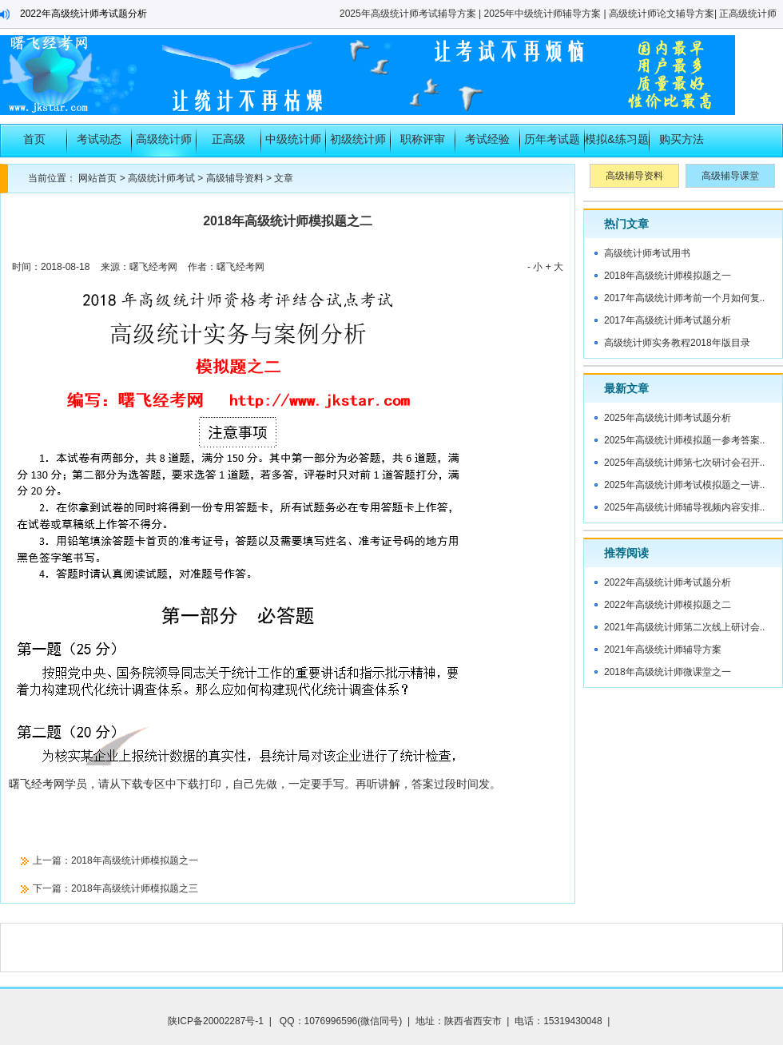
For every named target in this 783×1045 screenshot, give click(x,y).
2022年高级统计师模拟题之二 (667, 604)
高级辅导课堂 (730, 175)
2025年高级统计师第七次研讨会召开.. (684, 462)
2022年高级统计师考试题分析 (83, 13)
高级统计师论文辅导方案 (661, 13)
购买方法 (681, 139)
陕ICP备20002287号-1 (216, 1021)
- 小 (535, 266)
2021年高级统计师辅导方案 (662, 649)
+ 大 (554, 266)
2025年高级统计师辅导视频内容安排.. (684, 507)
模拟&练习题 (616, 139)
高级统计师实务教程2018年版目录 (677, 342)
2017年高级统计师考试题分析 (667, 320)
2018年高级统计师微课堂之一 (667, 671)
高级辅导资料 (235, 178)
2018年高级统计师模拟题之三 (134, 888)
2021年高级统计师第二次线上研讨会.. (684, 627)
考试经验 (487, 139)
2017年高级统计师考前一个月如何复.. (684, 298)
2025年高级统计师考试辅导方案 (408, 13)
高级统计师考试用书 (647, 253)
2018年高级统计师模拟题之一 (134, 860)
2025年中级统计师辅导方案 (543, 13)
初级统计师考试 (358, 145)
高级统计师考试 (164, 145)
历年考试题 (552, 139)
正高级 (228, 139)
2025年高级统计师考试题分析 (667, 417)
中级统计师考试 (293, 145)
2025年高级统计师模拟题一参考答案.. (684, 440)
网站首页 (97, 178)
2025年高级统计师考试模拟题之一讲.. (684, 485)
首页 (34, 139)
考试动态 (99, 139)
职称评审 (422, 139)
